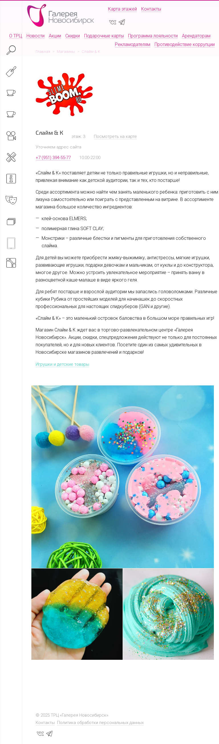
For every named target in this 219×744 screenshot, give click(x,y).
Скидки (72, 36)
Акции (55, 36)
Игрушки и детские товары (62, 364)
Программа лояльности (153, 36)
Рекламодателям (132, 44)
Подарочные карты (104, 36)
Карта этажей (122, 9)
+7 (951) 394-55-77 (53, 157)
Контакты (151, 9)
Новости (35, 36)
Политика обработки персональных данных (100, 722)
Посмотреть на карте (115, 136)
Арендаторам (196, 36)
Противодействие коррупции (185, 44)
